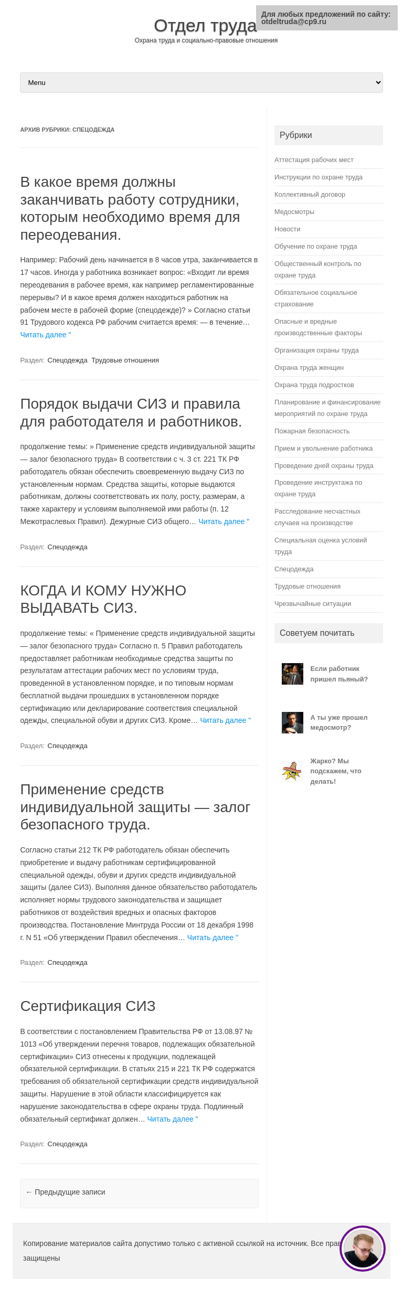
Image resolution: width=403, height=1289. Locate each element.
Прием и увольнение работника (323, 448)
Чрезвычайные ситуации (312, 604)
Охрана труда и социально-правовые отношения (206, 40)
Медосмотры (294, 212)
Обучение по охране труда (315, 246)
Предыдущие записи (65, 1192)
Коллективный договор (309, 194)
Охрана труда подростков (314, 385)
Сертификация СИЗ (87, 1006)
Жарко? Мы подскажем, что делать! (336, 771)
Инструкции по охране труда (318, 177)
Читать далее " (45, 335)
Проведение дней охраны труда (324, 466)
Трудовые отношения (125, 360)
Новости (287, 229)
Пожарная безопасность (311, 431)
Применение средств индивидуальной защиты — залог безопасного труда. (135, 807)
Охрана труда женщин (309, 367)
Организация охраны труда (316, 350)
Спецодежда (68, 360)
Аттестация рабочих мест (314, 160)
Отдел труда (205, 25)
